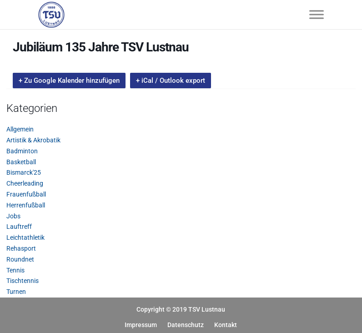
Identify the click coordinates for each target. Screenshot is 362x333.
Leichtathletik (25, 237)
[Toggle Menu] (316, 14)
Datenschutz (185, 324)
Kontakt (225, 324)
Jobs (13, 216)
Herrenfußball (25, 205)
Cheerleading (24, 183)
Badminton (22, 151)
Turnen (16, 291)
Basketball (21, 162)
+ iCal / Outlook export (170, 80)
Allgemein (20, 129)
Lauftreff (19, 226)
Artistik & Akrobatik (33, 140)
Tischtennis (22, 280)
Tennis (15, 270)
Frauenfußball (26, 194)
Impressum (141, 324)
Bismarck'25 (23, 172)
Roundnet (20, 259)
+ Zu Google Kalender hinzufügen (69, 80)
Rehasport (21, 248)
